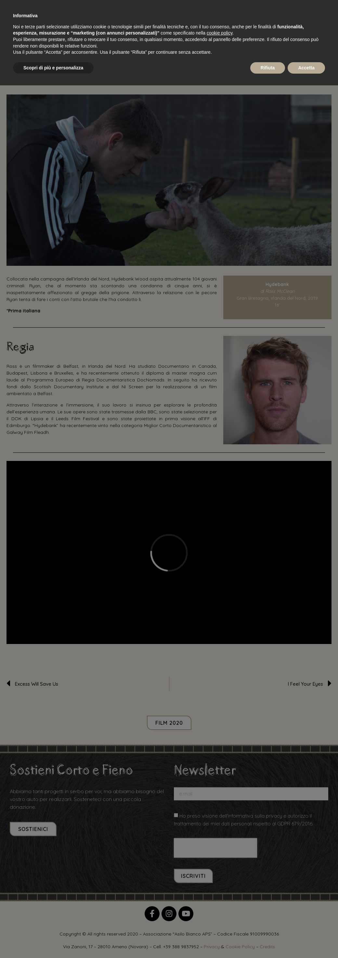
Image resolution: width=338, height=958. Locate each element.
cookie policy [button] (219, 33)
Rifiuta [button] (268, 67)
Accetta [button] (306, 67)
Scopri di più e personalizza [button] (53, 67)
